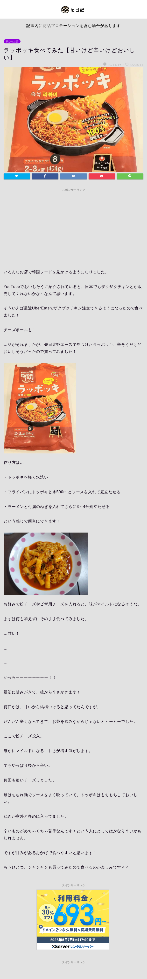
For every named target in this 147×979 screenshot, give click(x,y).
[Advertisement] (73, 227)
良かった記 (12, 41)
